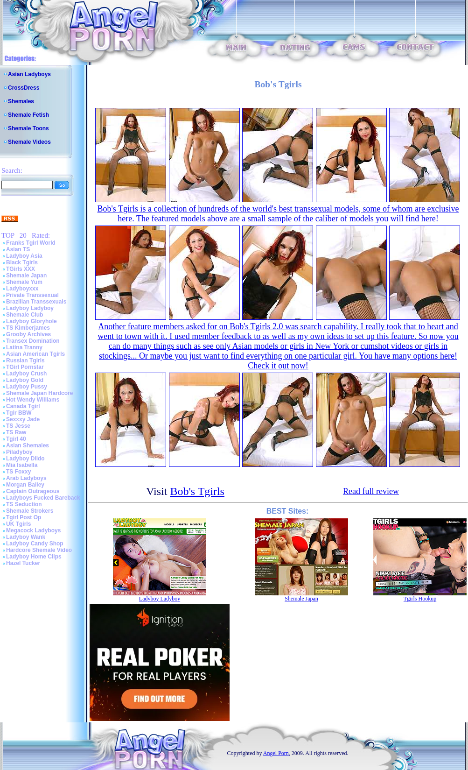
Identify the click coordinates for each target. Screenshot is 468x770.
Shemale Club (24, 314)
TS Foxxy (18, 471)
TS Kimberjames (28, 328)
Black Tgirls (22, 262)
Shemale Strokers (29, 511)
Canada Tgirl (23, 406)
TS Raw (16, 432)
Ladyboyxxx (22, 288)
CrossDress (23, 88)
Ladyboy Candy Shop (34, 543)
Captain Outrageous (33, 491)
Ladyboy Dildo (25, 458)
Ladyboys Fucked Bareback (43, 497)
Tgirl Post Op (23, 517)
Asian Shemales (27, 445)
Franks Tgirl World (31, 243)
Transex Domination (33, 341)
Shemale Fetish (28, 115)
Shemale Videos (29, 142)
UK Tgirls (18, 524)
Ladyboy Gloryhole (31, 321)
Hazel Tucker (23, 563)
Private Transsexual (32, 295)
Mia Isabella (21, 465)
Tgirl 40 (16, 439)
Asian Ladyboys (29, 74)
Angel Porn (276, 753)
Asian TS (18, 249)
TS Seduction (24, 504)
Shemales (21, 101)
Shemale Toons (28, 128)
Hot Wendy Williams (32, 399)
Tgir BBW (19, 413)
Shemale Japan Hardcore (39, 393)
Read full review (371, 491)
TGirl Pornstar (25, 367)
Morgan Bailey (25, 484)
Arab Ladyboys (26, 478)
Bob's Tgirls (197, 491)
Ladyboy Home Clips (34, 556)
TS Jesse (18, 426)
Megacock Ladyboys (33, 530)
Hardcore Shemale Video (39, 550)
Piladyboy (19, 452)
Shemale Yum (24, 282)
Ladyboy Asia (24, 256)
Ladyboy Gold (24, 380)
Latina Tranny (24, 347)
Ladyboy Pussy (26, 386)
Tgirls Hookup (420, 598)
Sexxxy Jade (23, 419)
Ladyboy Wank (25, 537)
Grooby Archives (28, 334)
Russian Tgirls (25, 360)
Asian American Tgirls (35, 354)
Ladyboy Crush (26, 373)
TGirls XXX (20, 269)
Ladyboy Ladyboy (30, 308)
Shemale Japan (26, 275)
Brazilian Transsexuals (36, 301)
